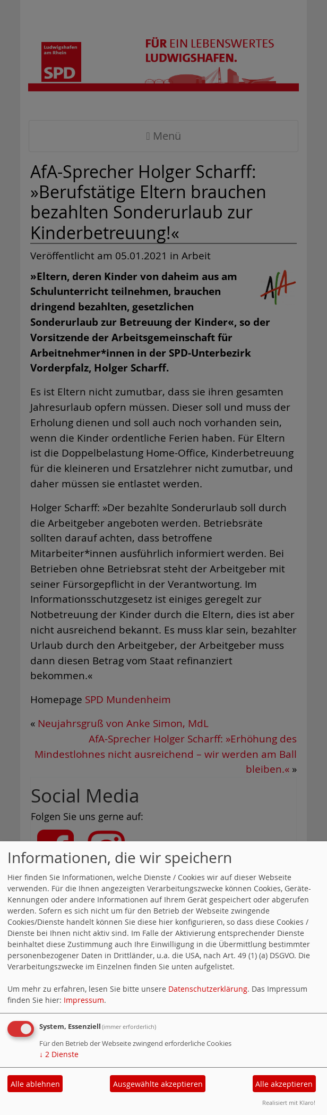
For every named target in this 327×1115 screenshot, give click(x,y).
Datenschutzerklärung (207, 989)
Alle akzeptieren (284, 1084)
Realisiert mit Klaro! (288, 1102)
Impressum (84, 1000)
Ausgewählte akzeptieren (158, 1084)
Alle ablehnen (35, 1084)
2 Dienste (59, 1054)
